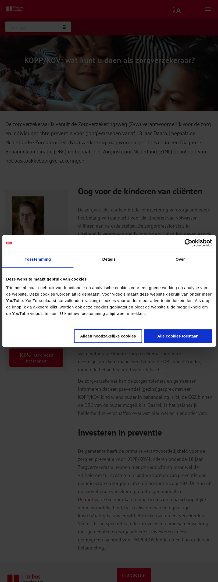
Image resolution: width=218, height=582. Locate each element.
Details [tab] (109, 259)
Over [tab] (180, 259)
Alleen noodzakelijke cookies (108, 336)
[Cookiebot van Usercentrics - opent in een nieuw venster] (188, 243)
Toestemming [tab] (38, 259)
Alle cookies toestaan (177, 336)
